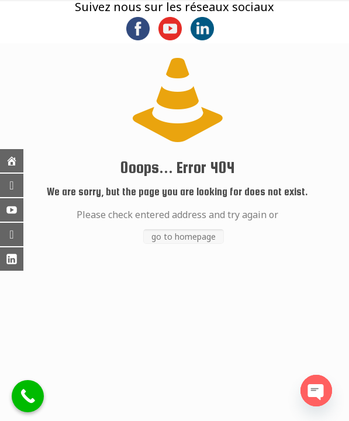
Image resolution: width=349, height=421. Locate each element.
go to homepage (183, 236)
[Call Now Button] (28, 396)
